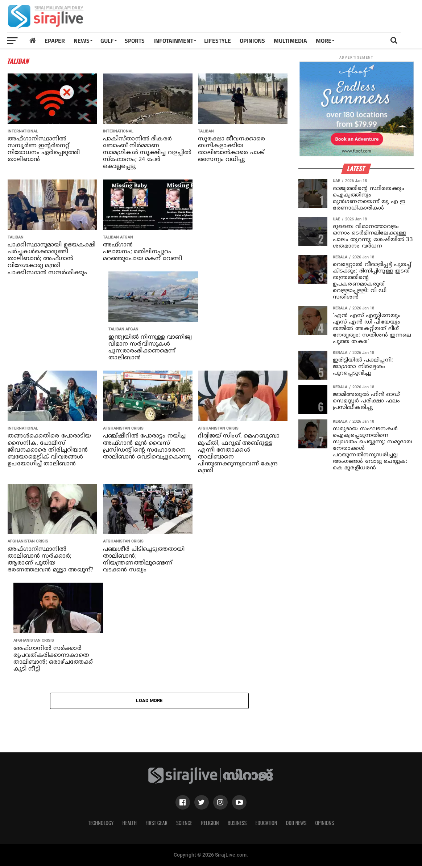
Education (266, 823)
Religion (210, 823)
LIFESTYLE (217, 40)
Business (237, 823)
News (82, 40)
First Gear (156, 823)
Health (130, 823)
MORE (323, 40)
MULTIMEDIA (290, 40)
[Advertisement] (289, 19)
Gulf (107, 40)
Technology (100, 823)
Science (184, 823)
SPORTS (135, 40)
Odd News (296, 823)
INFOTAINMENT (173, 40)
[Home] (32, 40)
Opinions (324, 823)
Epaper (55, 40)
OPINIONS (252, 40)
